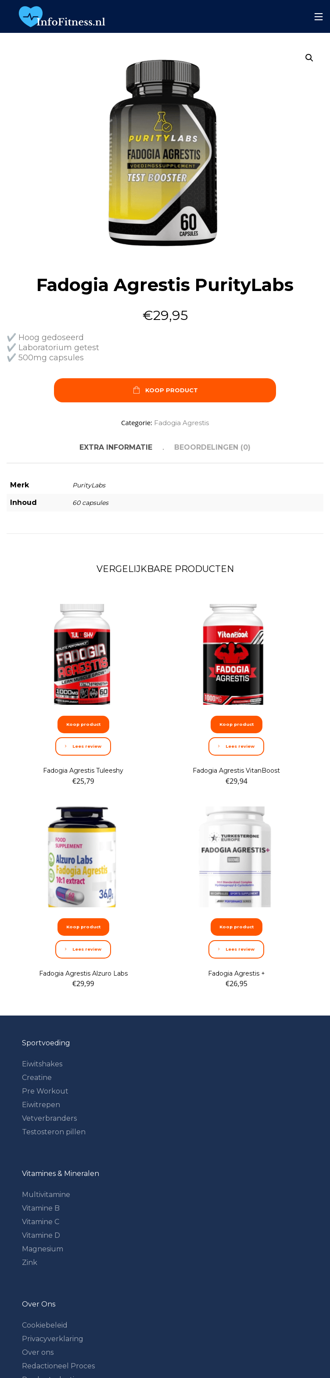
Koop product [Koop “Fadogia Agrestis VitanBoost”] (236, 724)
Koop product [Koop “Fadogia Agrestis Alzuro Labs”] (83, 926)
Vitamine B (41, 1208)
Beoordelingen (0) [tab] (212, 447)
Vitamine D (41, 1235)
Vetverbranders (49, 1118)
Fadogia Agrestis (181, 423)
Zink (29, 1262)
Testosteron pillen (54, 1132)
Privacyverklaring (52, 1339)
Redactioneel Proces (58, 1366)
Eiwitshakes (42, 1064)
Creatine (37, 1077)
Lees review (83, 746)
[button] (309, 58)
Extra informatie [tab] (115, 447)
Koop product (165, 390)
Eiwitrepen (41, 1105)
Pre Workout (45, 1091)
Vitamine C (40, 1222)
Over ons (38, 1352)
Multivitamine (46, 1194)
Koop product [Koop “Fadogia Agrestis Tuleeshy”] (83, 724)
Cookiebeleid (45, 1325)
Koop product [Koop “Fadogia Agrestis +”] (236, 926)
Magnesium (42, 1249)
